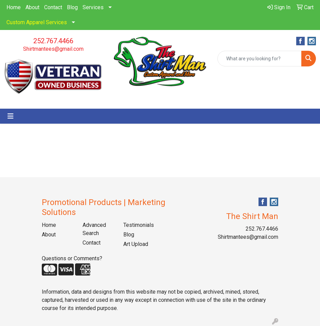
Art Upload (135, 244)
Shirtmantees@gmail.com (53, 49)
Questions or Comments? (72, 258)
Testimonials (138, 225)
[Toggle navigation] (10, 116)
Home (13, 7)
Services (93, 7)
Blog (72, 7)
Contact (53, 7)
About (32, 7)
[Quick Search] (259, 58)
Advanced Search (94, 229)
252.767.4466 (53, 41)
